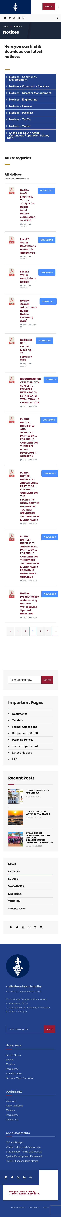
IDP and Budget (14, 1142)
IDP (14, 759)
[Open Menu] (58, 7)
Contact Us (12, 1119)
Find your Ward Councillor (20, 1078)
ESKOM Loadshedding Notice (22, 1161)
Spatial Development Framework (24, 1156)
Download (46, 191)
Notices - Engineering (23, 99)
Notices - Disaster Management (30, 93)
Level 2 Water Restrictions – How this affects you (28, 246)
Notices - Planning (21, 113)
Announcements (18, 1207)
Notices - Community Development (23, 78)
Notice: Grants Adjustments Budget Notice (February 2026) (28, 311)
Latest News (13, 1055)
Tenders (17, 720)
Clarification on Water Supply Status (38, 813)
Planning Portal (22, 740)
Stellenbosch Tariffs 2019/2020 (24, 1151)
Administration (14, 1073)
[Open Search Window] (56, 18)
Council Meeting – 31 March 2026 (38, 791)
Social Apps (17, 908)
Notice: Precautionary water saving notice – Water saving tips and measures (29, 603)
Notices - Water (20, 126)
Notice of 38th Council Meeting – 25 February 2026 (26, 350)
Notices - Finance (20, 106)
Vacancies (16, 886)
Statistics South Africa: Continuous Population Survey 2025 (27, 135)
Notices (14, 871)
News (12, 864)
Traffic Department (25, 746)
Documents (19, 714)
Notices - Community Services (29, 86)
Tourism (14, 901)
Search (47, 679)
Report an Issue (14, 1105)
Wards (46, 1207)
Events (13, 879)
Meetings (15, 894)
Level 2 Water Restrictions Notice (28, 276)
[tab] (30, 78)
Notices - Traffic (20, 119)
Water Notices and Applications (23, 1147)
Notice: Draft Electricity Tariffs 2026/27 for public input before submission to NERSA (27, 205)
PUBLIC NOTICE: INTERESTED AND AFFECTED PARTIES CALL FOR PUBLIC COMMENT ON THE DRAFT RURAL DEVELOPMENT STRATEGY (29, 437)
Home (5, 26)
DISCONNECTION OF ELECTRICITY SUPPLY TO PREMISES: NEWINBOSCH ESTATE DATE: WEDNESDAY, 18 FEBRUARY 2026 (30, 390)
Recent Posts (21, 778)
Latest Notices (22, 752)
